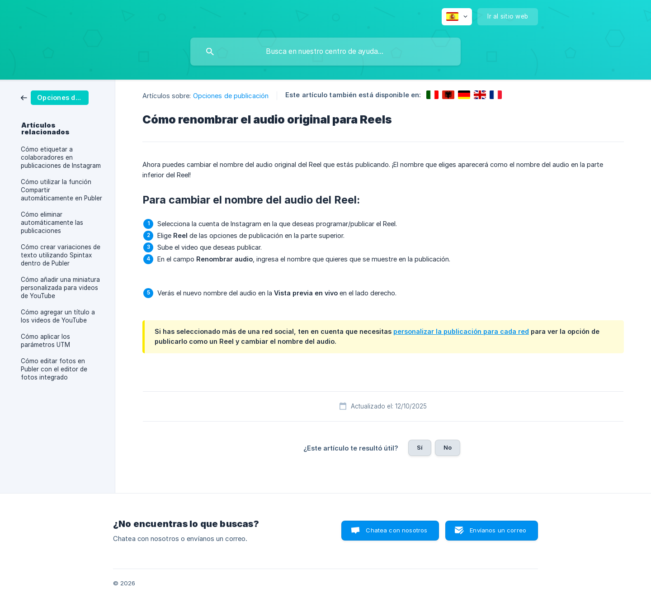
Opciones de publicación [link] (231, 96)
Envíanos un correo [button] (498, 530)
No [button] (447, 447)
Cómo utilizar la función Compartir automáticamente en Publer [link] (61, 190)
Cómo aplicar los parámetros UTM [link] (45, 340)
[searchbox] (325, 52)
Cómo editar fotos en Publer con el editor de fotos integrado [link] (54, 369)
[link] (55, 97)
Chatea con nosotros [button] (396, 530)
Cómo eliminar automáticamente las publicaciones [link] (52, 222)
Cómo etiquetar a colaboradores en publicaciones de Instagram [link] (61, 157)
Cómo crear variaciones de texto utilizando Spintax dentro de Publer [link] (60, 255)
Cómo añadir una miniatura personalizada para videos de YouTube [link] (60, 287)
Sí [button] (420, 447)
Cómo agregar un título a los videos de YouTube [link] (58, 316)
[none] (457, 16)
